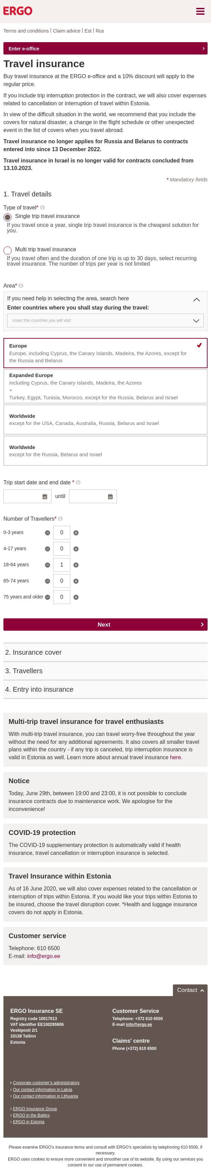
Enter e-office (24, 48)
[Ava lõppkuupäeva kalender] (110, 497)
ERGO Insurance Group (35, 1108)
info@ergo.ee (43, 956)
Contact (187, 990)
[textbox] (103, 320)
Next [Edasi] (104, 624)
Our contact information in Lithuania (45, 1096)
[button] (196, 300)
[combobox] (105, 320)
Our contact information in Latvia (42, 1089)
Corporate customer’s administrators (46, 1082)
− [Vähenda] (47, 532)
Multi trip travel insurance (45, 249)
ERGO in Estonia (28, 1121)
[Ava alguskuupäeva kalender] (45, 497)
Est (87, 31)
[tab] (105, 194)
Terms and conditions (26, 31)
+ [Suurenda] (75, 532)
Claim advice (66, 31)
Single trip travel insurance (47, 216)
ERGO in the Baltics (31, 1115)
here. (176, 757)
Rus (100, 31)
